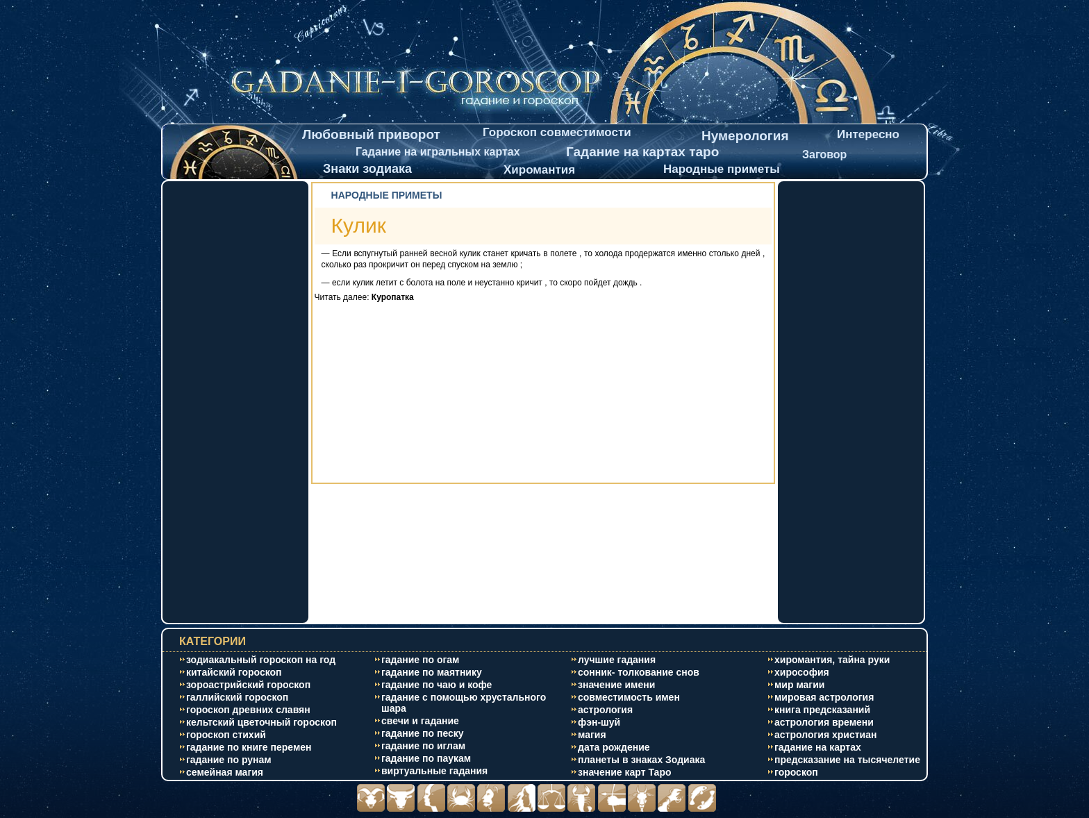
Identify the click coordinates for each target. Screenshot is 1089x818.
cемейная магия (224, 772)
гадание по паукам (426, 758)
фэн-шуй (599, 722)
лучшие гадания (617, 659)
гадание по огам (420, 659)
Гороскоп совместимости (557, 132)
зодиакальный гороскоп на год (260, 659)
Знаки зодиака (367, 169)
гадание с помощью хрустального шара (463, 703)
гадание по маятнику (431, 672)
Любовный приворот (371, 134)
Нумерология (745, 135)
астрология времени (824, 722)
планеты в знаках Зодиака (641, 759)
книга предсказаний (822, 709)
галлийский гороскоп (237, 697)
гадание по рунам (229, 759)
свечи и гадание (420, 720)
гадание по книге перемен (249, 747)
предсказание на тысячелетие (847, 759)
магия (592, 734)
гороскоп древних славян (248, 709)
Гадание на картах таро (642, 151)
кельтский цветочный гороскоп (261, 722)
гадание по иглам (423, 745)
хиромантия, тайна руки (832, 659)
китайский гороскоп (234, 672)
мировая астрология (824, 697)
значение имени (616, 684)
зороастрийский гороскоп (248, 684)
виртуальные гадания (434, 770)
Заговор (824, 154)
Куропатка (393, 297)
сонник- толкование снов (638, 672)
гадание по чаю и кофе (436, 684)
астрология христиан (825, 734)
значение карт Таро (625, 772)
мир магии (799, 684)
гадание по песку (422, 733)
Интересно (868, 134)
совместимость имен (629, 697)
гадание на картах (817, 747)
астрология (605, 709)
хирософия (801, 672)
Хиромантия (539, 169)
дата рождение (614, 747)
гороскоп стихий (226, 734)
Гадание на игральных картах (438, 152)
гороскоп (796, 772)
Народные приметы (721, 169)
